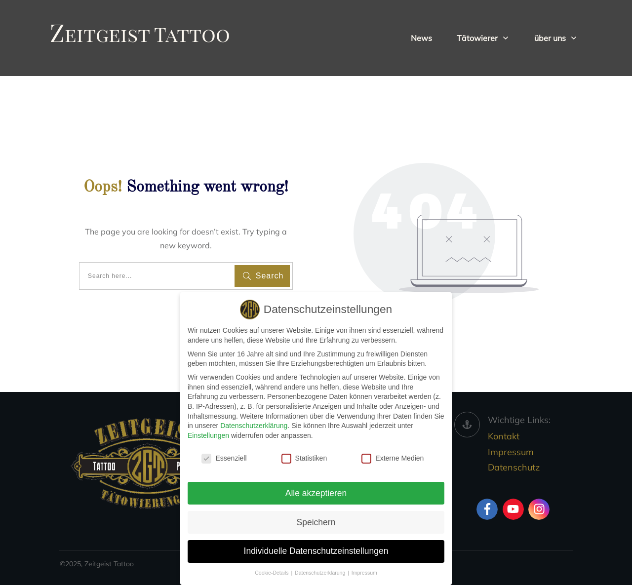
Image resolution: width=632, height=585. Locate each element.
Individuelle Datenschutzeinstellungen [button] (316, 550)
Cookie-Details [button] (272, 572)
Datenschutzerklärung (253, 425)
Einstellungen (208, 434)
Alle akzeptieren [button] (316, 492)
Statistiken (304, 457)
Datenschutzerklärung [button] (321, 572)
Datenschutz (514, 467)
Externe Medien (392, 457)
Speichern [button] (316, 521)
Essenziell (223, 457)
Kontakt (503, 436)
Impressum (511, 452)
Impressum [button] (364, 572)
